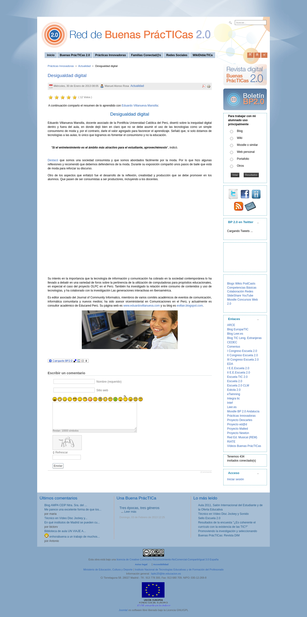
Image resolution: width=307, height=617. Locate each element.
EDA (230, 364)
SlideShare (234, 295)
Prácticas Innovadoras (61, 66)
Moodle (231, 299)
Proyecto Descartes (239, 420)
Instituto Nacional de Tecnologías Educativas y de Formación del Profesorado (179, 569)
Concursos (244, 299)
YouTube (247, 295)
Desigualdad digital (67, 75)
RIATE (231, 441)
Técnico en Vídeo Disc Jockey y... (65, 518)
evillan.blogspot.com (190, 305)
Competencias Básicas (241, 287)
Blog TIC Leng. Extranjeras (244, 338)
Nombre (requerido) (109, 381)
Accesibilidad (160, 564)
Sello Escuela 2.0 (209, 518)
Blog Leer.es (235, 333)
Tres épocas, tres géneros (139, 508)
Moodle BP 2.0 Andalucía (243, 411)
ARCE (231, 325)
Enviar (58, 466)
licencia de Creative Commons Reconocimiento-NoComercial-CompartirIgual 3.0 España (167, 559)
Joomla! (123, 610)
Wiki (239, 138)
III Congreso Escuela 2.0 (243, 359)
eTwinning (233, 394)
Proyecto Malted (237, 428)
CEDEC (232, 342)
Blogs (230, 283)
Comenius (233, 346)
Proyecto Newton (238, 433)
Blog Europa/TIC (237, 329)
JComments (206, 472)
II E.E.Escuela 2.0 (238, 372)
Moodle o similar (247, 145)
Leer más (130, 511)
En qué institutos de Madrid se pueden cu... (72, 522)
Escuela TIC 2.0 (237, 377)
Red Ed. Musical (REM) (242, 437)
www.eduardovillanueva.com (141, 305)
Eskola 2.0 (234, 390)
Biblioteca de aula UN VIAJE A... (65, 531)
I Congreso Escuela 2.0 (242, 351)
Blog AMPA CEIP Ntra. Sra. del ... (65, 505)
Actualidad (84, 66)
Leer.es (231, 407)
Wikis (238, 283)
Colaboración (235, 291)
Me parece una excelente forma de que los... (72, 509)
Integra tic (233, 398)
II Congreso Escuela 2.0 (242, 355)
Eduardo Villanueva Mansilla (140, 105)
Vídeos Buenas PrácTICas (244, 446)
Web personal (246, 152)
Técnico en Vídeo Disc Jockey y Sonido (223, 514)
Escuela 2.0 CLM (238, 385)
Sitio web (102, 390)
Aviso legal (141, 564)
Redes (249, 291)
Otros (240, 165)
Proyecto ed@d (237, 424)
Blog (240, 131)
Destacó (53, 160)
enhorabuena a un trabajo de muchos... (72, 536)
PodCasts (249, 283)
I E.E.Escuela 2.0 (238, 368)
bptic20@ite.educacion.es (166, 573)
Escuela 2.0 (234, 381)
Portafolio (243, 158)
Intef (230, 402)
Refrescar (61, 452)
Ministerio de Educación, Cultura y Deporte (108, 569)
